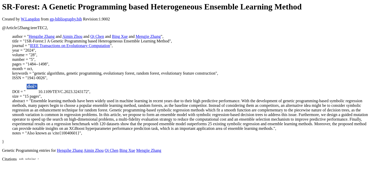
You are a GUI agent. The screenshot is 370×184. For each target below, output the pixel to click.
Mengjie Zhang (148, 36)
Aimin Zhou (72, 36)
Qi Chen (97, 36)
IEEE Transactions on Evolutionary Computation (70, 45)
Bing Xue (120, 36)
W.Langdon (30, 19)
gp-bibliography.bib (66, 19)
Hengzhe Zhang (42, 36)
